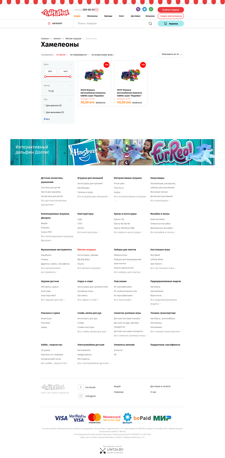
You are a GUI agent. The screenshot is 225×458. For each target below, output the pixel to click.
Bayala (44, 223)
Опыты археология (124, 268)
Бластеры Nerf (48, 295)
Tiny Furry (119, 188)
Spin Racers (156, 263)
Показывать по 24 (172, 54)
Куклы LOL (119, 219)
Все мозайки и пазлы (163, 232)
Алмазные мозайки (160, 223)
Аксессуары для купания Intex (92, 286)
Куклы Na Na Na (122, 223)
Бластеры (46, 291)
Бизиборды (83, 188)
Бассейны (82, 295)
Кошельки (46, 318)
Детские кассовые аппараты (128, 331)
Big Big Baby (83, 259)
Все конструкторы (88, 232)
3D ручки (45, 350)
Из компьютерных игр (125, 291)
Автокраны (156, 323)
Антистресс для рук (87, 318)
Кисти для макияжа (51, 192)
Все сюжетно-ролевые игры (130, 335)
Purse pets (119, 183)
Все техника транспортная (166, 331)
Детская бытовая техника (127, 318)
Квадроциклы (84, 354)
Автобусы (155, 286)
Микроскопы (120, 255)
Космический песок (51, 359)
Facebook (86, 387)
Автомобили (156, 291)
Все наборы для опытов (128, 272)
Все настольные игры (163, 268)
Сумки (44, 327)
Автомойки (156, 327)
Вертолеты (156, 295)
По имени (62, 55)
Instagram (86, 396)
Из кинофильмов (123, 286)
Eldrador (45, 227)
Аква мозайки (157, 219)
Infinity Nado (156, 259)
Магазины (92, 16)
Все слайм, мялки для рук (92, 331)
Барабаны (46, 255)
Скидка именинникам (171, 16)
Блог (121, 16)
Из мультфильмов (123, 295)
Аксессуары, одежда (87, 255)
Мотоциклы (83, 359)
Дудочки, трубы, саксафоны (55, 263)
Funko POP (46, 232)
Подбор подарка (170, 9)
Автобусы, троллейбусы (162, 318)
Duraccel (118, 350)
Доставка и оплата (160, 386)
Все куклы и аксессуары (128, 232)
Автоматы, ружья (50, 286)
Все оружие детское (53, 299)
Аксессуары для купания (90, 183)
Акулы (117, 192)
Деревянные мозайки (161, 228)
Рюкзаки (45, 323)
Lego (79, 219)
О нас (153, 392)
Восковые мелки (159, 192)
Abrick (80, 228)
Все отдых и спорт (88, 299)
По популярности (79, 55)
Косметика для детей (52, 196)
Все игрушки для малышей (93, 196)
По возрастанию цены (103, 55)
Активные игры (85, 291)
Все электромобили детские (93, 363)
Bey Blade (155, 255)
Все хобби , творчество (54, 363)
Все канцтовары (160, 200)
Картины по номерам (52, 354)
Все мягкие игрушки (89, 268)
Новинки (150, 16)
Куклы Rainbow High (124, 228)
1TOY (79, 223)
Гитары (44, 259)
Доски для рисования (161, 196)
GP (115, 354)
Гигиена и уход (85, 192)
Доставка (135, 16)
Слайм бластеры (85, 327)
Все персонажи (123, 299)
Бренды (108, 16)
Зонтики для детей (50, 187)
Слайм (80, 323)
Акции (77, 16)
